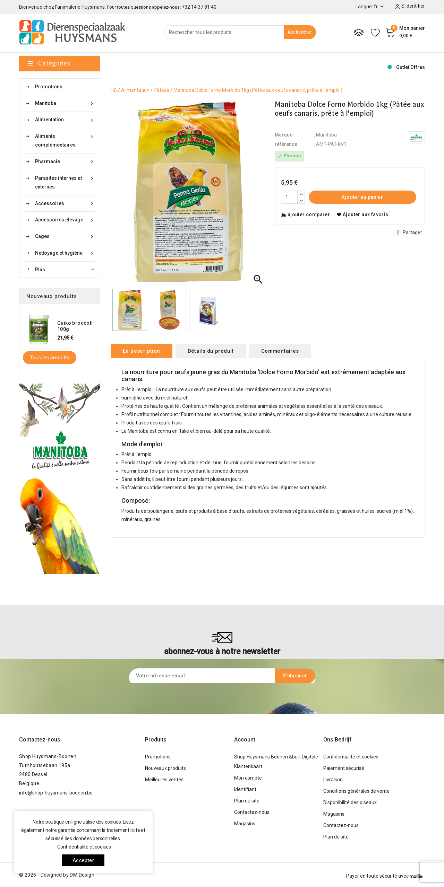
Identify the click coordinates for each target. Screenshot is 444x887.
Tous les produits (49, 357)
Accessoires (65, 203)
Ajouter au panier (362, 197)
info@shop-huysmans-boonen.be (56, 793)
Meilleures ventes (164, 779)
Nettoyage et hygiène (65, 253)
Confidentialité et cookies (350, 756)
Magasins (244, 823)
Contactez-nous (39, 739)
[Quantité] (289, 197)
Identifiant (245, 789)
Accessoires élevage (65, 220)
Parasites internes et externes (65, 182)
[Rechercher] (240, 32)
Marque (283, 135)
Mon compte (248, 778)
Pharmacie (65, 161)
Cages (65, 236)
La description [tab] (141, 351)
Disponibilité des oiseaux (350, 802)
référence (286, 144)
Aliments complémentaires (65, 140)
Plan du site (246, 800)
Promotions (48, 86)
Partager (412, 232)
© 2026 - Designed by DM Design (56, 875)
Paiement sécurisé (343, 768)
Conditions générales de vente (356, 791)
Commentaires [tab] (280, 351)
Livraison (333, 779)
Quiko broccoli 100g (75, 326)
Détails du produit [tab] (211, 351)
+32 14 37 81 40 (199, 7)
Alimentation (65, 119)
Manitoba (65, 103)
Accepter (83, 860)
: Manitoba (325, 135)
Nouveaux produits (165, 768)
